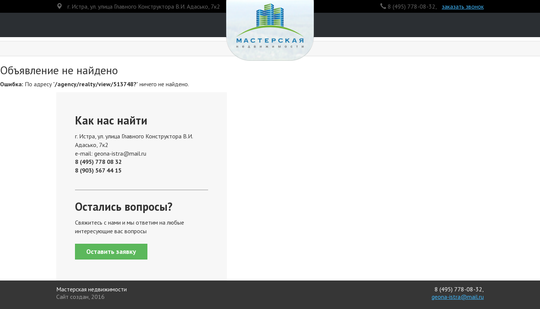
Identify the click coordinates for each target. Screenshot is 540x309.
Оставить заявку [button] (111, 251)
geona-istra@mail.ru (458, 296)
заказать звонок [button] (463, 6)
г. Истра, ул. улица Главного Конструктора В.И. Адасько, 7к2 (144, 6)
